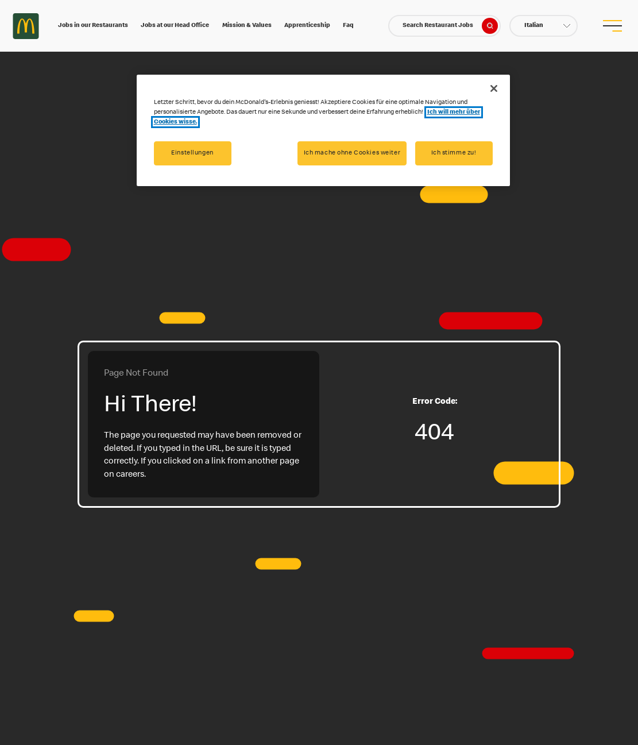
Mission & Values (247, 25)
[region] (323, 130)
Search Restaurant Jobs (450, 26)
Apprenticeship (307, 25)
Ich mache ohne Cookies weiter (352, 153)
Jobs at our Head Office (175, 25)
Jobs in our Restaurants (93, 25)
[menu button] (612, 25)
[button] (543, 26)
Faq (348, 25)
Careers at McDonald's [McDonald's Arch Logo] (26, 26)
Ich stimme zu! (454, 153)
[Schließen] (493, 88)
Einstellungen (192, 153)
